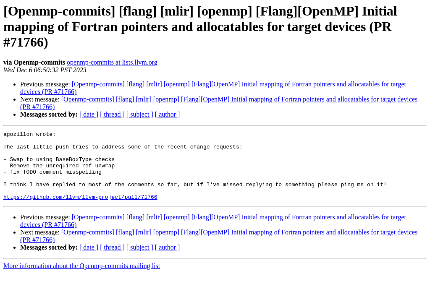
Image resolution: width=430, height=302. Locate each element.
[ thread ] (112, 114)
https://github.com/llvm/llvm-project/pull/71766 (80, 210)
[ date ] (88, 114)
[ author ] (167, 114)
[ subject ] (139, 114)
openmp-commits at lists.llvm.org (112, 62)
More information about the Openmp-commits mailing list (81, 279)
